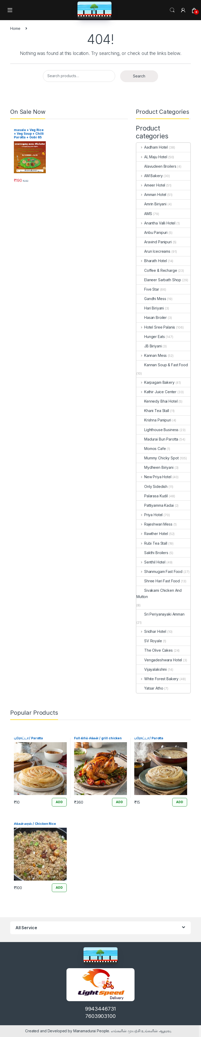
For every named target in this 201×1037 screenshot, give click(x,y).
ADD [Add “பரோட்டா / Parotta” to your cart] (179, 802)
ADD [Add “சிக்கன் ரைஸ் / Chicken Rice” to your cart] (59, 887)
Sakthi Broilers (152, 552)
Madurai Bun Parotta (157, 439)
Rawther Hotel (152, 533)
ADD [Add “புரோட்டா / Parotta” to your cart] (59, 802)
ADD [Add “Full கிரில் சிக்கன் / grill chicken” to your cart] (119, 802)
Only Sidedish (152, 486)
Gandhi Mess (151, 298)
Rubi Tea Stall (151, 543)
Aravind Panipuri (154, 242)
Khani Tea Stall (152, 410)
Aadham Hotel (152, 147)
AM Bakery (149, 175)
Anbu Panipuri (152, 232)
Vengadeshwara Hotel (159, 660)
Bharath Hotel (151, 260)
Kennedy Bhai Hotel (156, 401)
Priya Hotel (149, 514)
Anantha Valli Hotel (155, 223)
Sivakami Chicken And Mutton (159, 593)
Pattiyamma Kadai (155, 505)
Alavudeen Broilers (156, 166)
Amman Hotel (151, 194)
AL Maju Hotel (151, 157)
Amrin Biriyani (151, 204)
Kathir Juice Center (156, 392)
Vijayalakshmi (151, 669)
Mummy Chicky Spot (157, 458)
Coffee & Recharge (156, 270)
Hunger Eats (150, 336)
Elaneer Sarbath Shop (158, 280)
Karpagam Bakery (155, 382)
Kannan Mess (151, 355)
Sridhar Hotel (151, 631)
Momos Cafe (151, 448)
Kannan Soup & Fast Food (162, 365)
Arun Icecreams (153, 251)
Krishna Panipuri (153, 420)
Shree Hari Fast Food (158, 581)
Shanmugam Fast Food (159, 571)
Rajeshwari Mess (154, 524)
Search (172, 10)
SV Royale (149, 641)
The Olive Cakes (154, 650)
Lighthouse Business (157, 429)
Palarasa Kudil (152, 496)
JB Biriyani (148, 346)
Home (15, 28)
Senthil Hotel (150, 562)
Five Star (147, 289)
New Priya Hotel (153, 477)
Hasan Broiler (151, 317)
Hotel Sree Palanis (155, 327)
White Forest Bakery (157, 679)
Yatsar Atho (149, 688)
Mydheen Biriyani (155, 467)
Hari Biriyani (150, 308)
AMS (144, 213)
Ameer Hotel (150, 185)
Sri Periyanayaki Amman (160, 614)
